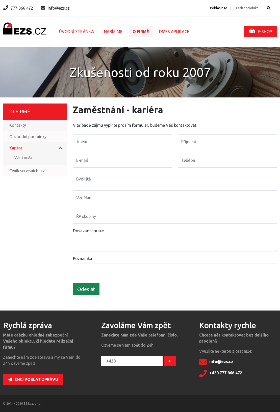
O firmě (141, 31)
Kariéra (15, 148)
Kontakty (17, 125)
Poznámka (82, 258)
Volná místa (23, 158)
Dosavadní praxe (88, 230)
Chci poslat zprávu (33, 379)
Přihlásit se (218, 8)
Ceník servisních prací (28, 170)
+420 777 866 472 (220, 373)
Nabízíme (113, 31)
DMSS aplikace (174, 31)
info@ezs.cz (55, 8)
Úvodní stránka (76, 31)
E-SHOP (260, 31)
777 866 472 (18, 8)
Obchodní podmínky (27, 136)
